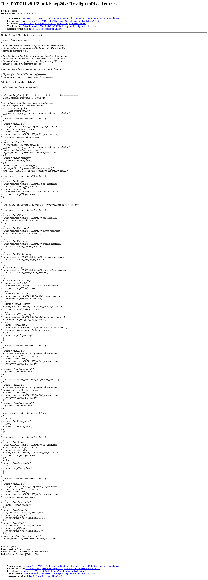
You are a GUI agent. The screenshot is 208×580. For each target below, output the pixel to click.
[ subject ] (48, 29)
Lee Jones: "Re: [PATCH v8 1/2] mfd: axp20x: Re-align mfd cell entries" (52, 23)
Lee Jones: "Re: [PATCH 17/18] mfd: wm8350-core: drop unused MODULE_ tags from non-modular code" (71, 18)
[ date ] (30, 29)
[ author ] (57, 29)
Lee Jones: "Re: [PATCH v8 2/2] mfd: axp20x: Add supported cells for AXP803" (63, 21)
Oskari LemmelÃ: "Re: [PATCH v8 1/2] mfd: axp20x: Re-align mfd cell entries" (60, 26)
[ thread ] (38, 29)
